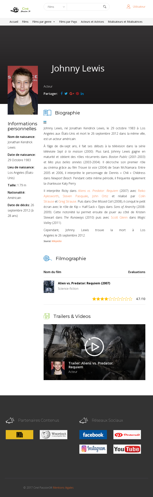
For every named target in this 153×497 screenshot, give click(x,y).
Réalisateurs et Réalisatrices (125, 21)
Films (25, 21)
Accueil (14, 21)
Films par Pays (68, 21)
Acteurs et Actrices (92, 21)
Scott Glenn (119, 217)
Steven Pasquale (75, 196)
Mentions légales (63, 487)
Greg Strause (67, 201)
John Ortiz (100, 196)
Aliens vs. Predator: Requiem (98, 191)
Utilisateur (139, 6)
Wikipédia (57, 241)
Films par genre (43, 22)
